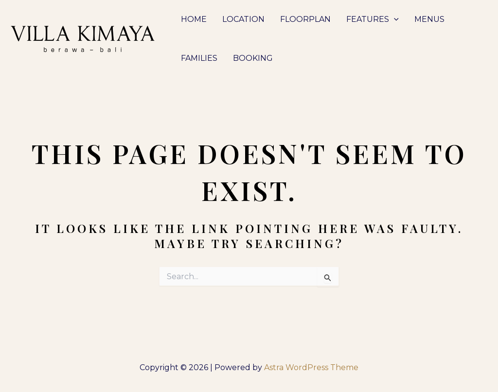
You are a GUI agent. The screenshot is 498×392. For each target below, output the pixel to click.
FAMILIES (199, 58)
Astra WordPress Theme (311, 367)
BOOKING (253, 58)
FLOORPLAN (305, 19)
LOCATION (243, 19)
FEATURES (372, 19)
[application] (394, 19)
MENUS (429, 19)
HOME (194, 19)
